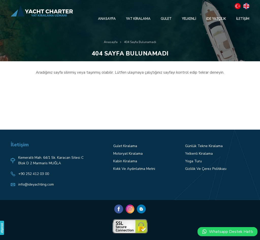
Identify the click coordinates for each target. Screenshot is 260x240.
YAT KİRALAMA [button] (138, 18)
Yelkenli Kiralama (199, 153)
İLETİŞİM (242, 18)
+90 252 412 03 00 (33, 173)
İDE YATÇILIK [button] (216, 18)
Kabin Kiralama (125, 161)
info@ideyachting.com (36, 184)
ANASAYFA (107, 18)
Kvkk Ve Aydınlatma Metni (134, 168)
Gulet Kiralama (125, 146)
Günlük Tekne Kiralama (204, 146)
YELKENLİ (189, 18)
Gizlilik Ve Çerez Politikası (205, 168)
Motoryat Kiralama (128, 153)
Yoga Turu (193, 161)
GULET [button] (166, 18)
